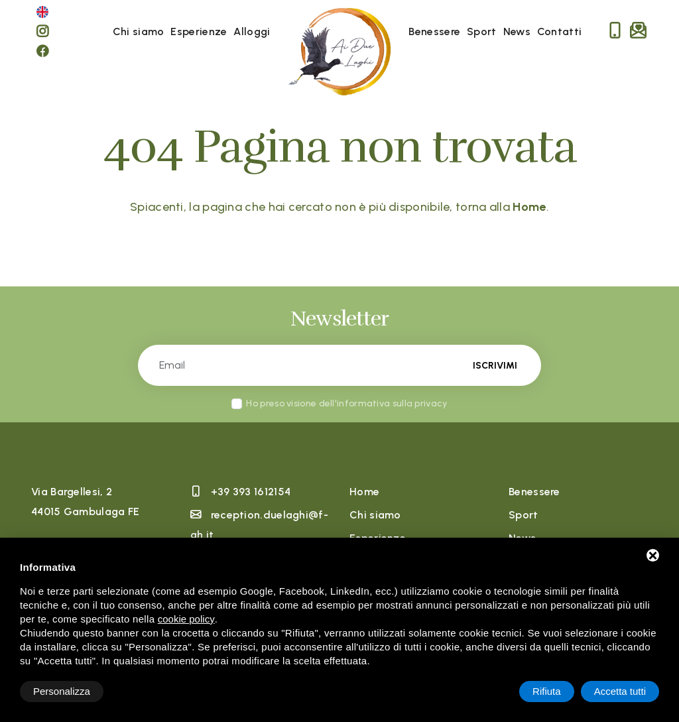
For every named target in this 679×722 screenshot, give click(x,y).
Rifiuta (546, 691)
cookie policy (186, 619)
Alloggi (251, 31)
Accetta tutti (620, 691)
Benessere (434, 31)
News (516, 31)
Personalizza (61, 691)
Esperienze (198, 31)
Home (364, 491)
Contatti (559, 31)
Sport (482, 31)
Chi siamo (138, 31)
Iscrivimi (495, 365)
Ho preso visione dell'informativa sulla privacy (346, 403)
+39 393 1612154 (251, 491)
